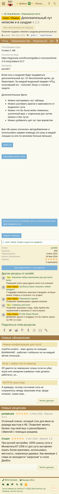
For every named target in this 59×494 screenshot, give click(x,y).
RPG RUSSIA (9, 480)
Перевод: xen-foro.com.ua (12, 491)
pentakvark (8, 413)
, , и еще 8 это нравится (23, 242)
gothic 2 (34, 35)
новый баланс (46, 35)
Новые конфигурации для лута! (22, 344)
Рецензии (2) (40, 41)
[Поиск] (54, 3)
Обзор (5, 41)
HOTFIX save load (14, 382)
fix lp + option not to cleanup (19, 363)
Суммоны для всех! (18, 305)
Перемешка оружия (22, 298)
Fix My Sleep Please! (22, 314)
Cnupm (6, 438)
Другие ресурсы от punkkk (18, 273)
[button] (3, 3)
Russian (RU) (27, 480)
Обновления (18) (20, 41)
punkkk (7, 35)
